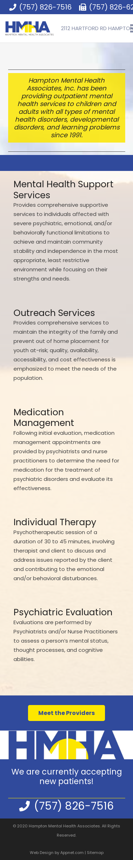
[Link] (29, 28)
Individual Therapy (54, 522)
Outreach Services (54, 312)
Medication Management (43, 417)
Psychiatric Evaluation (62, 612)
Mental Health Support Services (63, 189)
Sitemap (95, 852)
